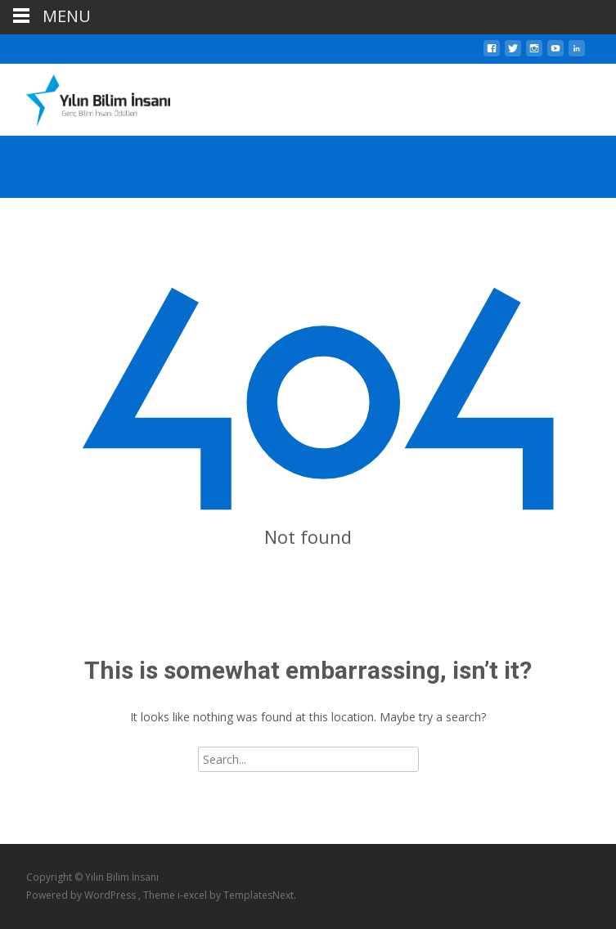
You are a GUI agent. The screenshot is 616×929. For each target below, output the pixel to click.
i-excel (193, 895)
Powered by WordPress (82, 895)
